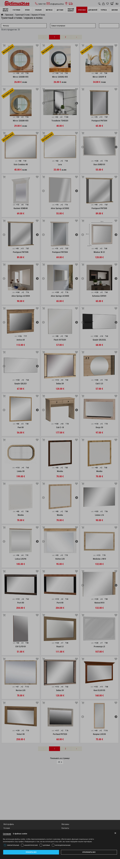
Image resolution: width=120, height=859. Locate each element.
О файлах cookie (20, 833)
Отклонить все (88, 852)
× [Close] (115, 832)
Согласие (7, 833)
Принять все (31, 852)
